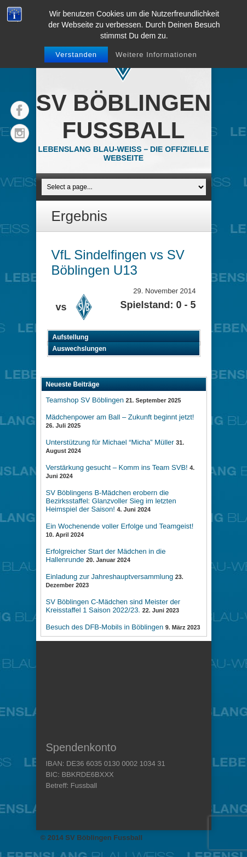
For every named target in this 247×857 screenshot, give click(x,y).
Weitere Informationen (156, 54)
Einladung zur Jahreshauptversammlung (110, 576)
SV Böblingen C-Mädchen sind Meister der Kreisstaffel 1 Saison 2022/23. (113, 606)
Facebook (20, 110)
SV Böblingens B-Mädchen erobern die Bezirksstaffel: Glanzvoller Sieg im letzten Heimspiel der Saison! (111, 501)
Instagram (20, 133)
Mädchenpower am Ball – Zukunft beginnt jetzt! (120, 417)
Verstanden (76, 54)
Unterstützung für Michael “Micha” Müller (110, 442)
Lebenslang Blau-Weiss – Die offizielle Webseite (123, 153)
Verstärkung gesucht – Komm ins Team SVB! (117, 467)
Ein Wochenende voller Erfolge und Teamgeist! (120, 526)
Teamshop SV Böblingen (85, 400)
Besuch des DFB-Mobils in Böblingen (105, 627)
